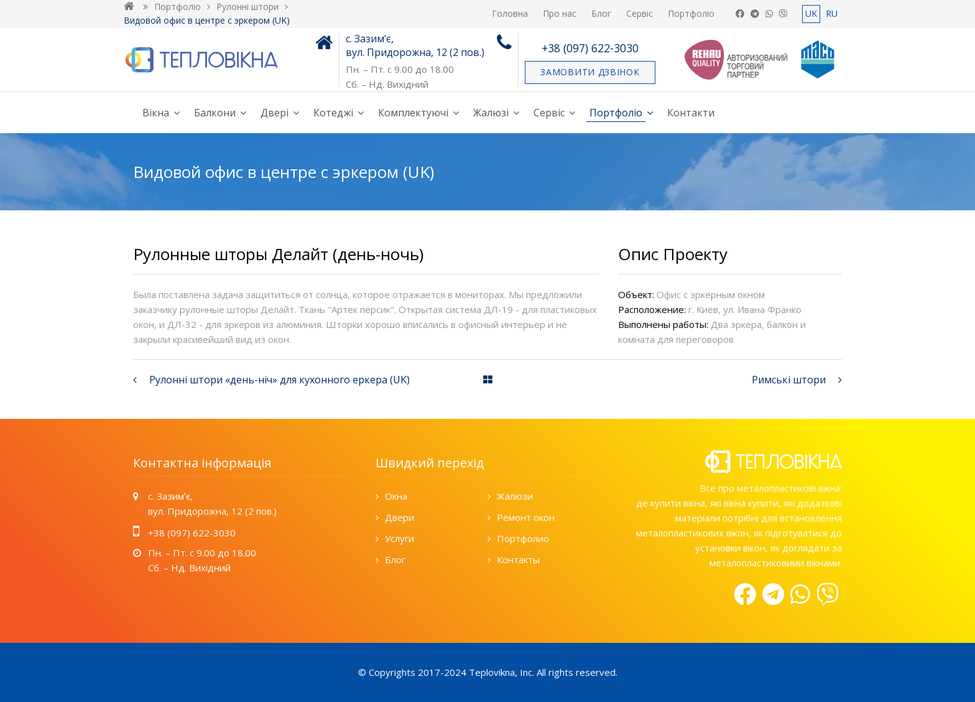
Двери (399, 517)
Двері (275, 112)
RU (832, 13)
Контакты (518, 559)
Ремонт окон (526, 517)
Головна (510, 13)
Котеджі (333, 112)
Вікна (155, 112)
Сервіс (639, 13)
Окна (396, 496)
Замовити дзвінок (589, 72)
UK (811, 13)
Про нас (559, 13)
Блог (601, 13)
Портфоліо (691, 13)
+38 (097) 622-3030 (590, 47)
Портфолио (523, 538)
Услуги (399, 538)
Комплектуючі (413, 112)
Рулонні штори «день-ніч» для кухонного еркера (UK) (279, 379)
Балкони (215, 112)
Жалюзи (515, 496)
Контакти (690, 112)
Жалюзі (491, 112)
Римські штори (789, 379)
